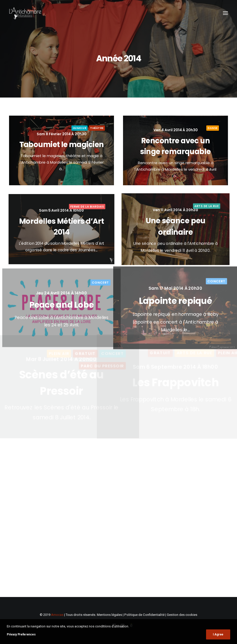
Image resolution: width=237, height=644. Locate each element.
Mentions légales (109, 615)
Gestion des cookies (182, 615)
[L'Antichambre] (25, 13)
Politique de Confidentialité (144, 615)
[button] (225, 13)
